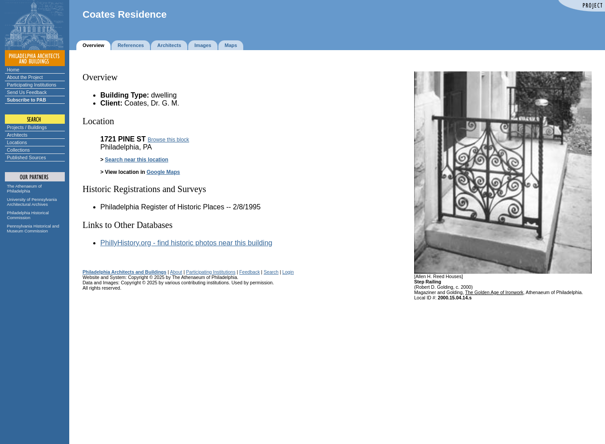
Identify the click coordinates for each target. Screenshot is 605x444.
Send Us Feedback (27, 92)
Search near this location (136, 160)
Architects (17, 135)
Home (13, 69)
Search (271, 272)
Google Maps (163, 172)
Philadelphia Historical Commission (28, 215)
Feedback (249, 272)
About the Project (25, 77)
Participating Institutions (31, 84)
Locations (17, 142)
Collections (18, 150)
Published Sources (26, 157)
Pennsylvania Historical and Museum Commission (33, 228)
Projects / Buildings (27, 127)
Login (288, 272)
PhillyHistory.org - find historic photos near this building (186, 243)
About (176, 272)
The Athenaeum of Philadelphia (24, 188)
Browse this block (168, 140)
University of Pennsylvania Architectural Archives (32, 202)
